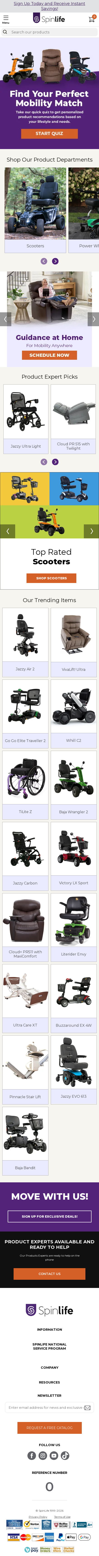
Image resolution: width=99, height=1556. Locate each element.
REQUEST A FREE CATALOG (49, 1428)
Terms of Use (62, 1516)
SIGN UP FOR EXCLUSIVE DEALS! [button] (49, 1216)
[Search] (5, 32)
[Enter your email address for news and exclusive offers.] (49, 1407)
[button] (49, 148)
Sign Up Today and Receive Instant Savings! (49, 6)
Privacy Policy (38, 1516)
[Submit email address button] (88, 1408)
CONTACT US (49, 1274)
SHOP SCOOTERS (51, 578)
